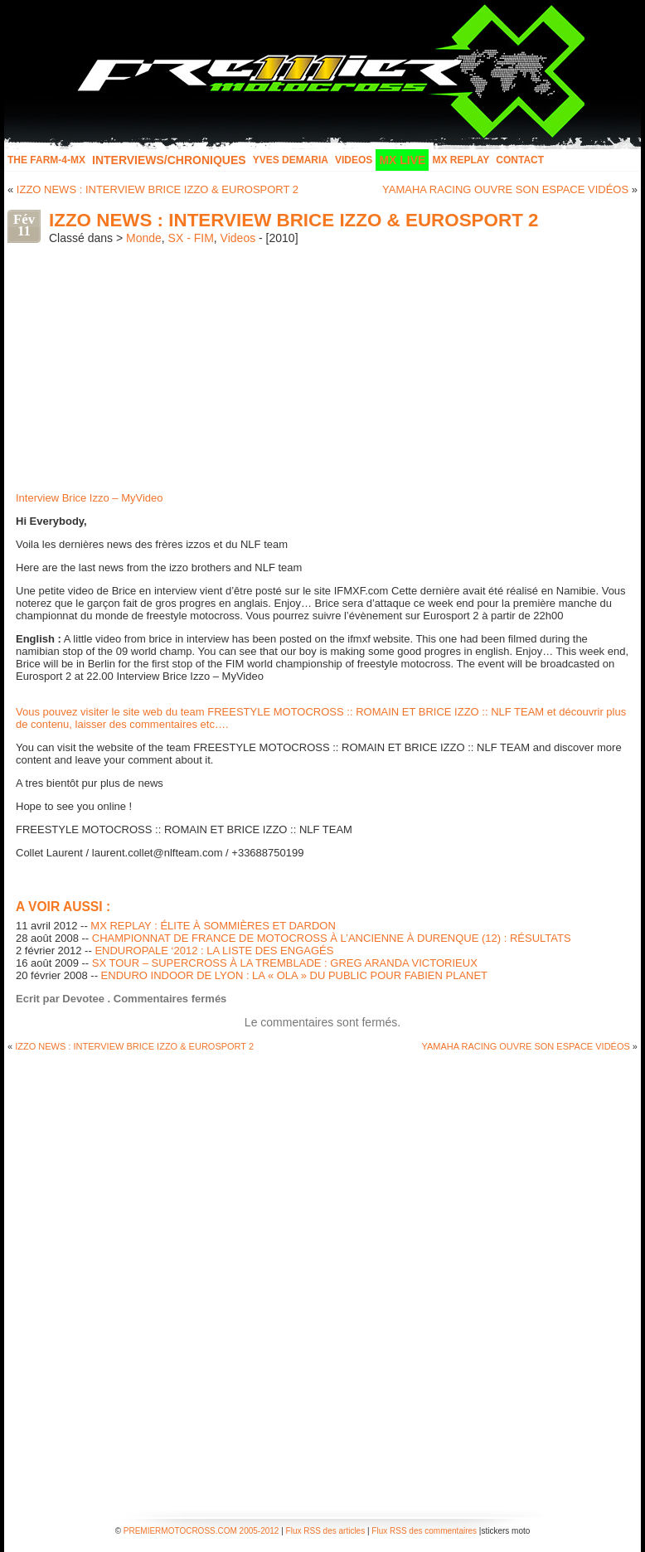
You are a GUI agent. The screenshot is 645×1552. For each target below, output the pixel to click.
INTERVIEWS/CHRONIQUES (169, 160)
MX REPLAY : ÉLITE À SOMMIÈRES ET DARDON (212, 925)
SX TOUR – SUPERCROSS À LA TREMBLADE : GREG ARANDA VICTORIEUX (285, 963)
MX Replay (460, 160)
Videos (353, 160)
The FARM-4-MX (46, 160)
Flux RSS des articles (326, 1530)
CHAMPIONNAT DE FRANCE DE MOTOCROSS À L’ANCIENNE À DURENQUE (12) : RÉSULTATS (331, 938)
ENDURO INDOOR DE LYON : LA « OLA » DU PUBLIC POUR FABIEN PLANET (294, 975)
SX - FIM (191, 238)
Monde (144, 238)
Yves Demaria (290, 160)
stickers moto (505, 1530)
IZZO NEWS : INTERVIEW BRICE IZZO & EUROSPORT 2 (157, 189)
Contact (520, 160)
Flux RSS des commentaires (424, 1530)
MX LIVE (402, 160)
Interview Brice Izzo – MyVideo (89, 498)
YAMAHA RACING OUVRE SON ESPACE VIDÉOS (505, 189)
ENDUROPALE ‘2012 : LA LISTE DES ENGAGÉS (214, 950)
